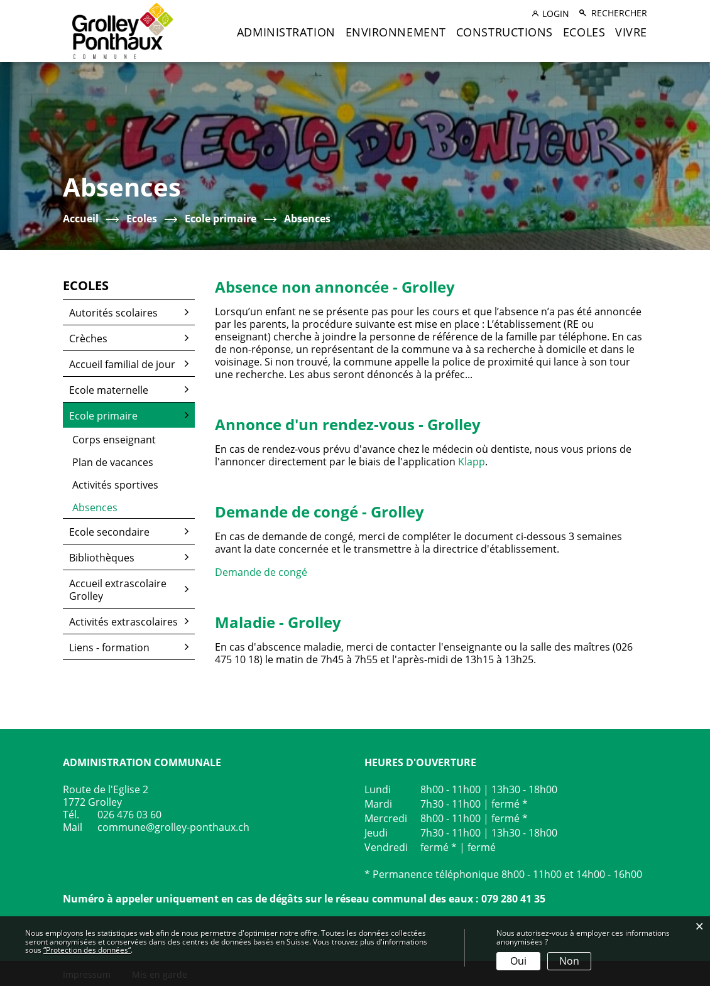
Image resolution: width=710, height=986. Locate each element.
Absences (125, 507)
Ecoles (584, 32)
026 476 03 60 (129, 814)
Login (555, 13)
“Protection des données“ (87, 950)
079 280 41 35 (513, 899)
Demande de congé (267, 572)
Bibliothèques (101, 558)
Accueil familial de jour (122, 364)
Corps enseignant (114, 440)
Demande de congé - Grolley (319, 511)
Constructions (504, 32)
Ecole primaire (103, 416)
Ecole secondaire (109, 532)
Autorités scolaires (113, 313)
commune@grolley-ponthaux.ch (173, 827)
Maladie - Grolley (278, 622)
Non (569, 961)
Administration (286, 32)
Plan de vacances (112, 462)
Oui (518, 961)
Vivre (631, 32)
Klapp (471, 462)
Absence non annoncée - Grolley (335, 286)
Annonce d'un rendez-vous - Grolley (348, 424)
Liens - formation (109, 647)
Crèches (88, 338)
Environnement (396, 32)
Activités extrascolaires (123, 622)
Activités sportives (115, 485)
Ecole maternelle (108, 390)
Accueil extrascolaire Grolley (118, 590)
